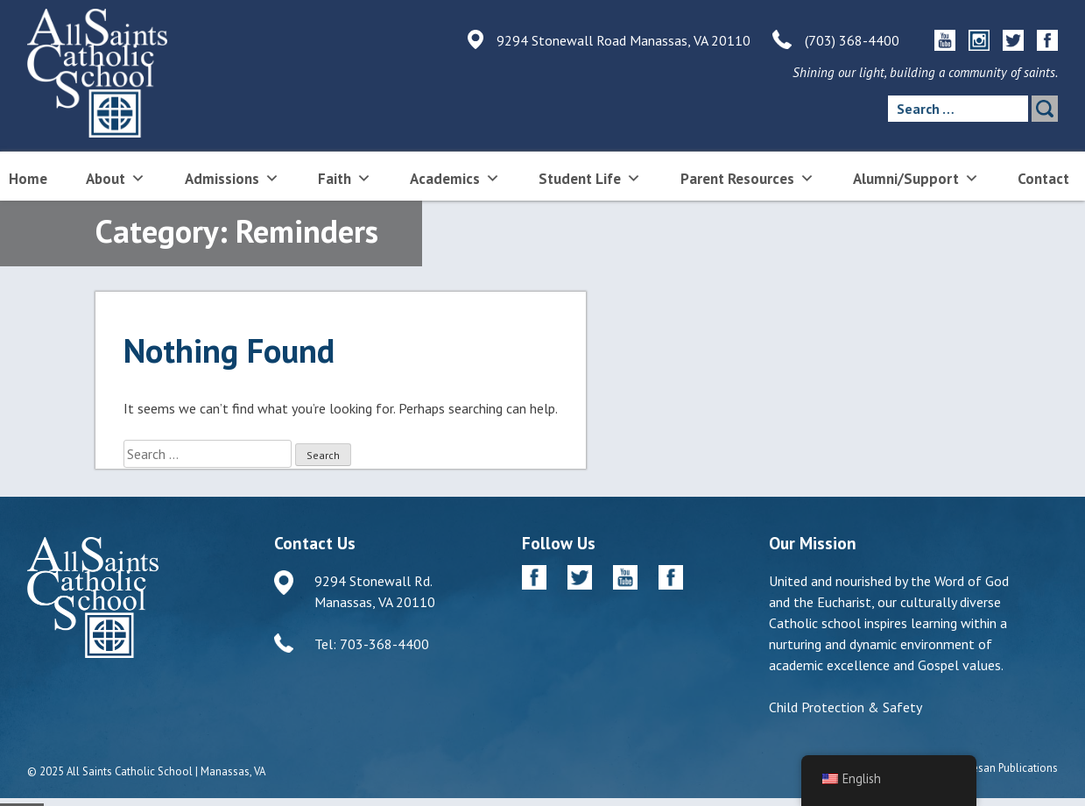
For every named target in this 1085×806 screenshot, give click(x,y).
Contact (1043, 178)
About (115, 177)
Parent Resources (747, 177)
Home (28, 178)
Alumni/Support (916, 177)
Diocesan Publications (1004, 767)
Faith (344, 177)
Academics (455, 177)
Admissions (232, 177)
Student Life (590, 177)
